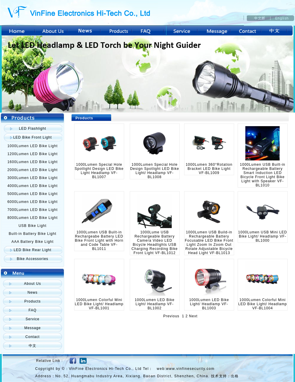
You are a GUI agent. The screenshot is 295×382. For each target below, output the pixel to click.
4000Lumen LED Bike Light (32, 186)
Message (32, 328)
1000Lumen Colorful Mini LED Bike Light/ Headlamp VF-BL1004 (262, 304)
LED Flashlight (32, 128)
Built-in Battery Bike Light (32, 234)
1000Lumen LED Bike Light (32, 146)
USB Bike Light (33, 226)
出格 (235, 376)
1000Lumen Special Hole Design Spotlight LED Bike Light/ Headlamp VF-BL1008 (154, 170)
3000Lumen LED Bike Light (32, 178)
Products (32, 301)
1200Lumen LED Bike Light (32, 154)
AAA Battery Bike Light (33, 242)
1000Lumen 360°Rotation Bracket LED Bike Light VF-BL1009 (209, 168)
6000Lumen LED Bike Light (32, 202)
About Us (32, 284)
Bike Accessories (32, 259)
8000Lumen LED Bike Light (32, 218)
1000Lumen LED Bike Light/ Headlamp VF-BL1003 (209, 304)
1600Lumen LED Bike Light (32, 162)
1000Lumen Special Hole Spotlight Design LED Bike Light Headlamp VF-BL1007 (99, 170)
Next (193, 316)
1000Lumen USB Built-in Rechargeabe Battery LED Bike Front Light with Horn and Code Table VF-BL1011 (99, 240)
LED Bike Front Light (32, 137)
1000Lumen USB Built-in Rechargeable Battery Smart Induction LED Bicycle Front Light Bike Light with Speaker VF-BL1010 (262, 174)
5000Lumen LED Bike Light (32, 194)
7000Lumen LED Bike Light (32, 210)
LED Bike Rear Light (32, 250)
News (32, 292)
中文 (32, 346)
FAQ (32, 310)
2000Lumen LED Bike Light (32, 170)
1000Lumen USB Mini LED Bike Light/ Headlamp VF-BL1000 (262, 236)
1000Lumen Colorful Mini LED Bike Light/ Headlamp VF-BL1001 (99, 304)
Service (32, 319)
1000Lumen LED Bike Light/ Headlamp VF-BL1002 (155, 304)
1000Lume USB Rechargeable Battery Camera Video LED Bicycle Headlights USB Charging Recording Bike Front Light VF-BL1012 (155, 242)
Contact (32, 337)
